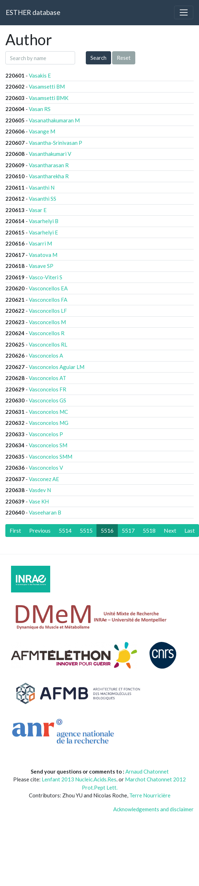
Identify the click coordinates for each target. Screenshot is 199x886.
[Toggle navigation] (183, 12)
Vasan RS (40, 109)
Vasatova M (43, 255)
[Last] (189, 530)
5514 (65, 530)
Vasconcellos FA (48, 299)
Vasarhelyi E (43, 232)
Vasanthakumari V (50, 154)
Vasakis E (40, 75)
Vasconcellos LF (48, 310)
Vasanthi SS (42, 198)
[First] (15, 530)
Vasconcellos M (47, 322)
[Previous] (40, 530)
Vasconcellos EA (48, 288)
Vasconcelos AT (47, 378)
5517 (128, 530)
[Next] (169, 530)
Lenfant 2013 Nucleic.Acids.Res (79, 779)
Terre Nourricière (150, 795)
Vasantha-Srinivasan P (55, 142)
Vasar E (38, 210)
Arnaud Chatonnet (147, 771)
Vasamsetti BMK (48, 98)
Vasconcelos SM (48, 445)
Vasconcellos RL (48, 344)
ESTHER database (33, 12)
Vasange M (42, 131)
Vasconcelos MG (48, 423)
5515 (86, 530)
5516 (107, 530)
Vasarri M (40, 243)
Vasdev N (40, 490)
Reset (124, 57)
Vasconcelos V (46, 467)
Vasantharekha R (49, 176)
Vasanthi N (41, 187)
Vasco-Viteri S (45, 277)
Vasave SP (41, 266)
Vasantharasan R (49, 165)
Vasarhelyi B (43, 221)
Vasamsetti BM (47, 86)
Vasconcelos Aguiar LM (56, 367)
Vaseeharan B (45, 512)
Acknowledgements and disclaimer (153, 809)
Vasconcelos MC (48, 411)
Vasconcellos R (46, 333)
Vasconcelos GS (47, 400)
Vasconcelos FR (47, 389)
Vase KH (39, 501)
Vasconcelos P (46, 434)
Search (98, 57)
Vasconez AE (44, 479)
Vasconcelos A (46, 355)
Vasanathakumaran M (54, 120)
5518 (149, 530)
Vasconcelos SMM (50, 456)
